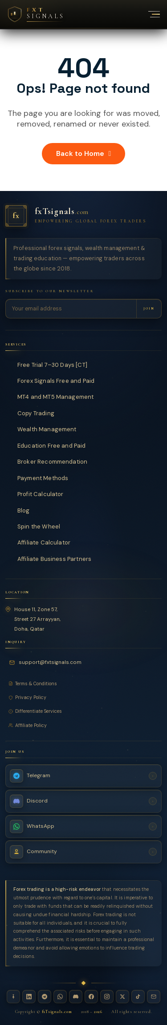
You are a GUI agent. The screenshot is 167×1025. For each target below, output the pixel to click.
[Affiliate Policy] (83, 725)
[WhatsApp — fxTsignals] (60, 996)
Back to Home (83, 153)
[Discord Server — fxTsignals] (83, 801)
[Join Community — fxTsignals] (83, 851)
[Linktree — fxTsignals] (13, 996)
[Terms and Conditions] (83, 683)
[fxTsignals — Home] (83, 215)
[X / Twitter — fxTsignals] (122, 996)
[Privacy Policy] (83, 697)
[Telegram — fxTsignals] (44, 996)
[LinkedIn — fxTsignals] (29, 996)
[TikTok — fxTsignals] (138, 996)
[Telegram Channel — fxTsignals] (83, 775)
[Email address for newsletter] (71, 308)
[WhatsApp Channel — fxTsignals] (83, 826)
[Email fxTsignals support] (46, 663)
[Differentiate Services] (83, 711)
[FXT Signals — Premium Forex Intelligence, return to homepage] (35, 14)
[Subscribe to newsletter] (148, 308)
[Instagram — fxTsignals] (107, 996)
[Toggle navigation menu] (149, 14)
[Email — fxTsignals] (153, 996)
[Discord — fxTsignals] (75, 996)
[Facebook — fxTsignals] (91, 996)
